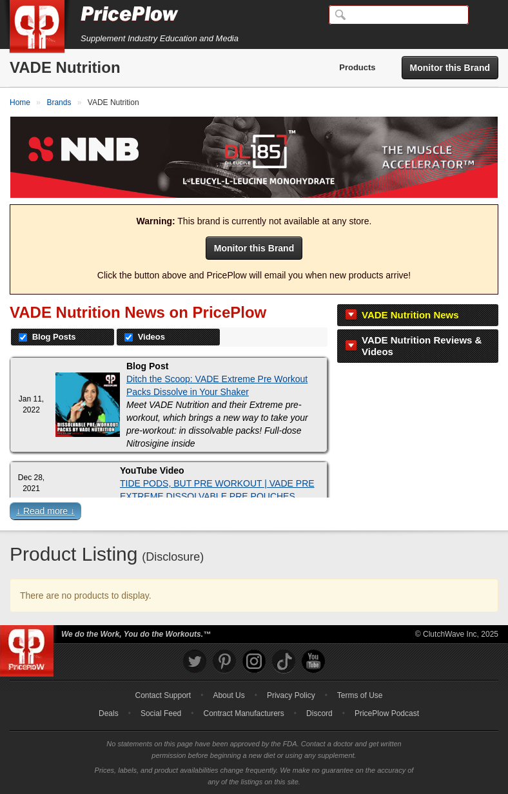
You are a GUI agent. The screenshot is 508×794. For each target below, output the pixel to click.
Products (357, 67)
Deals (109, 713)
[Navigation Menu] (484, 15)
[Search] (399, 14)
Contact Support (163, 695)
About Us (228, 695)
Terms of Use (360, 695)
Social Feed (161, 713)
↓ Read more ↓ (45, 511)
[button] (254, 514)
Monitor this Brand (450, 68)
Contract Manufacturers (243, 713)
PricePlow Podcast (387, 713)
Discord (319, 713)
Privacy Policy (291, 695)
